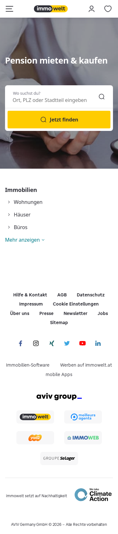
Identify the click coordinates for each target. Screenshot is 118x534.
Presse (46, 313)
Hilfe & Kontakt (30, 295)
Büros (20, 227)
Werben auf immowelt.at (86, 365)
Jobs (103, 313)
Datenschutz (91, 295)
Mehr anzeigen (22, 239)
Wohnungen (28, 202)
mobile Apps (59, 374)
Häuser (22, 214)
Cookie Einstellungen (76, 304)
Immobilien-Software (27, 365)
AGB (62, 295)
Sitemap (59, 322)
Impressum (31, 304)
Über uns (19, 313)
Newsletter (75, 313)
